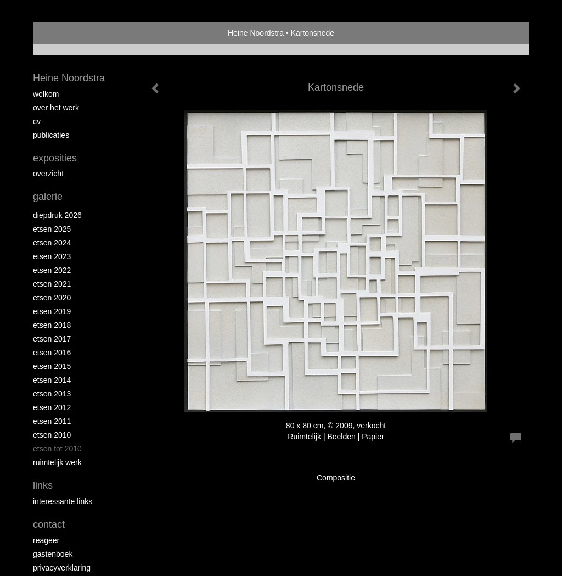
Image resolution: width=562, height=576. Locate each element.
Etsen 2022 (52, 270)
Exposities (55, 158)
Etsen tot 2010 (57, 448)
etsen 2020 (52, 297)
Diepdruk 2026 (57, 215)
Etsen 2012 (52, 407)
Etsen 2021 (52, 283)
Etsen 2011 (52, 421)
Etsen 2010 (52, 434)
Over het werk (56, 107)
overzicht (48, 173)
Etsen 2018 (52, 325)
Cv (37, 121)
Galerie (48, 196)
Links (43, 485)
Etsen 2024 (52, 242)
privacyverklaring (62, 567)
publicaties (51, 135)
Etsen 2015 (52, 366)
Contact (49, 524)
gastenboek (52, 554)
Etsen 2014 (52, 380)
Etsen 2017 (52, 338)
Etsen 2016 (52, 352)
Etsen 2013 (52, 393)
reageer (46, 540)
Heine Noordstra (256, 33)
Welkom (46, 94)
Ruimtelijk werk (57, 462)
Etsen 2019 (52, 311)
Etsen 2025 (52, 229)
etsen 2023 (52, 256)
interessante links (62, 501)
